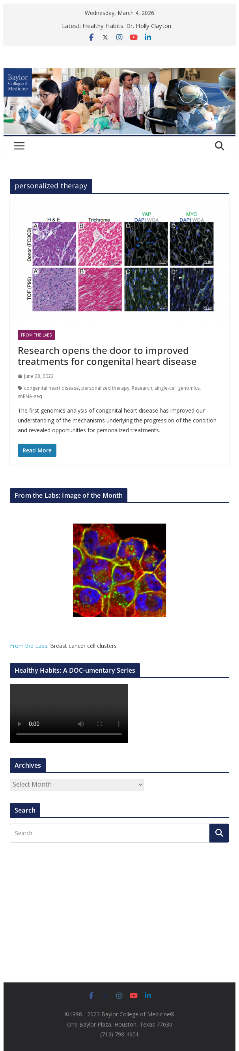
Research (142, 388)
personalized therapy (105, 388)
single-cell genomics (177, 388)
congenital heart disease (51, 388)
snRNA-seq (30, 396)
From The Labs (36, 335)
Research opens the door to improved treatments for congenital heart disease (107, 356)
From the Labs (28, 645)
